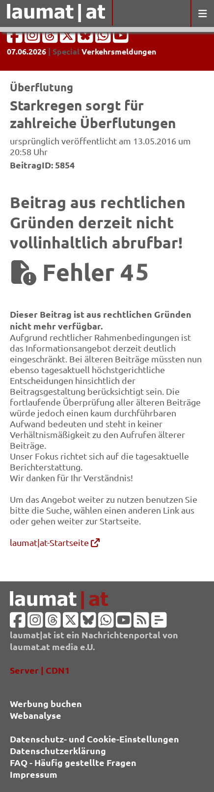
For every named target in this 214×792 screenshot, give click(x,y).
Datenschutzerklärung (58, 750)
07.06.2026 (26, 51)
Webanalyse (35, 715)
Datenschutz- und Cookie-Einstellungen (94, 738)
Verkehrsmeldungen (118, 51)
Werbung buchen (46, 703)
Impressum (33, 774)
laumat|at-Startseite (55, 542)
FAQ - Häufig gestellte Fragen (73, 762)
